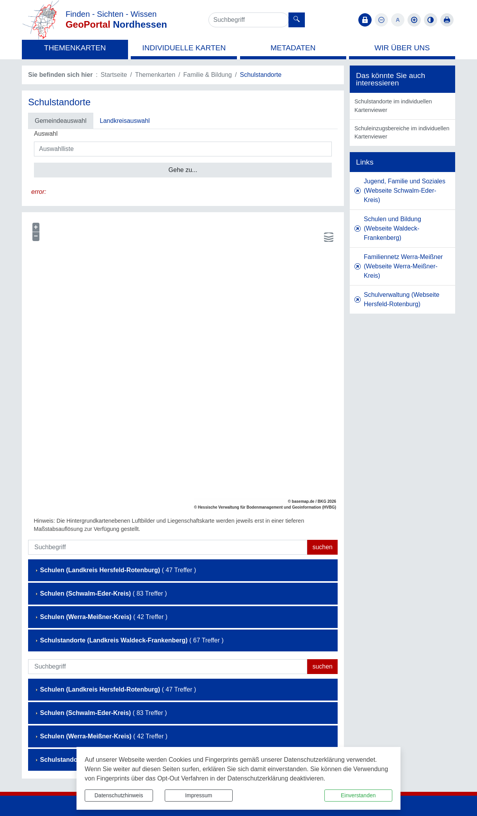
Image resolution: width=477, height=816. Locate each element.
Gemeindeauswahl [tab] (61, 120)
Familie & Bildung (207, 74)
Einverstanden (358, 795)
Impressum (198, 795)
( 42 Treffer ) (100, 617)
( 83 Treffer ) (100, 593)
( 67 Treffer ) (129, 640)
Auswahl (45, 133)
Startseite (114, 74)
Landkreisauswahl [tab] (125, 120)
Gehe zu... (183, 170)
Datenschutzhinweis (118, 795)
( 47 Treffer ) (115, 570)
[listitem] (402, 106)
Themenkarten (155, 74)
